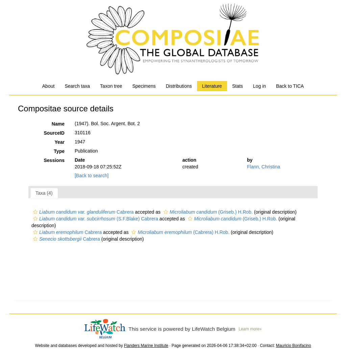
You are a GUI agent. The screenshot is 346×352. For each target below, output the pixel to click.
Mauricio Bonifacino (293, 345)
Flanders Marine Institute (146, 345)
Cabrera (82, 212)
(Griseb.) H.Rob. (207, 212)
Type (59, 151)
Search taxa (77, 86)
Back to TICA (290, 86)
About (48, 86)
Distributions (179, 86)
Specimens (143, 86)
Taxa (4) (44, 193)
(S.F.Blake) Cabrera (94, 218)
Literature (212, 86)
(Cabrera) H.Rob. (179, 232)
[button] (35, 212)
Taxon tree (111, 86)
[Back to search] (91, 175)
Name (58, 124)
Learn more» (250, 329)
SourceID (54, 133)
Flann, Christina (263, 166)
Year (59, 142)
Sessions (54, 160)
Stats (237, 86)
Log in (259, 86)
